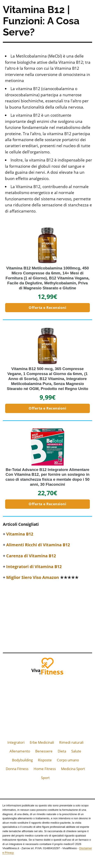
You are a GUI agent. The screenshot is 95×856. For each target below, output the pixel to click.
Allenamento (19, 751)
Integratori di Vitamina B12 (34, 566)
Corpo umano (68, 760)
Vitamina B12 (19, 534)
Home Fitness (45, 768)
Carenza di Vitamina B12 (31, 556)
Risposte (45, 760)
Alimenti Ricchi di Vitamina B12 (38, 545)
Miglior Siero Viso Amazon (42, 577)
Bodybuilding (22, 760)
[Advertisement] (47, 615)
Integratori (16, 742)
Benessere (44, 751)
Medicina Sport (73, 768)
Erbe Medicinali (42, 742)
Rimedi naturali (71, 742)
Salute (76, 751)
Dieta (62, 751)
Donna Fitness (17, 768)
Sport (45, 777)
